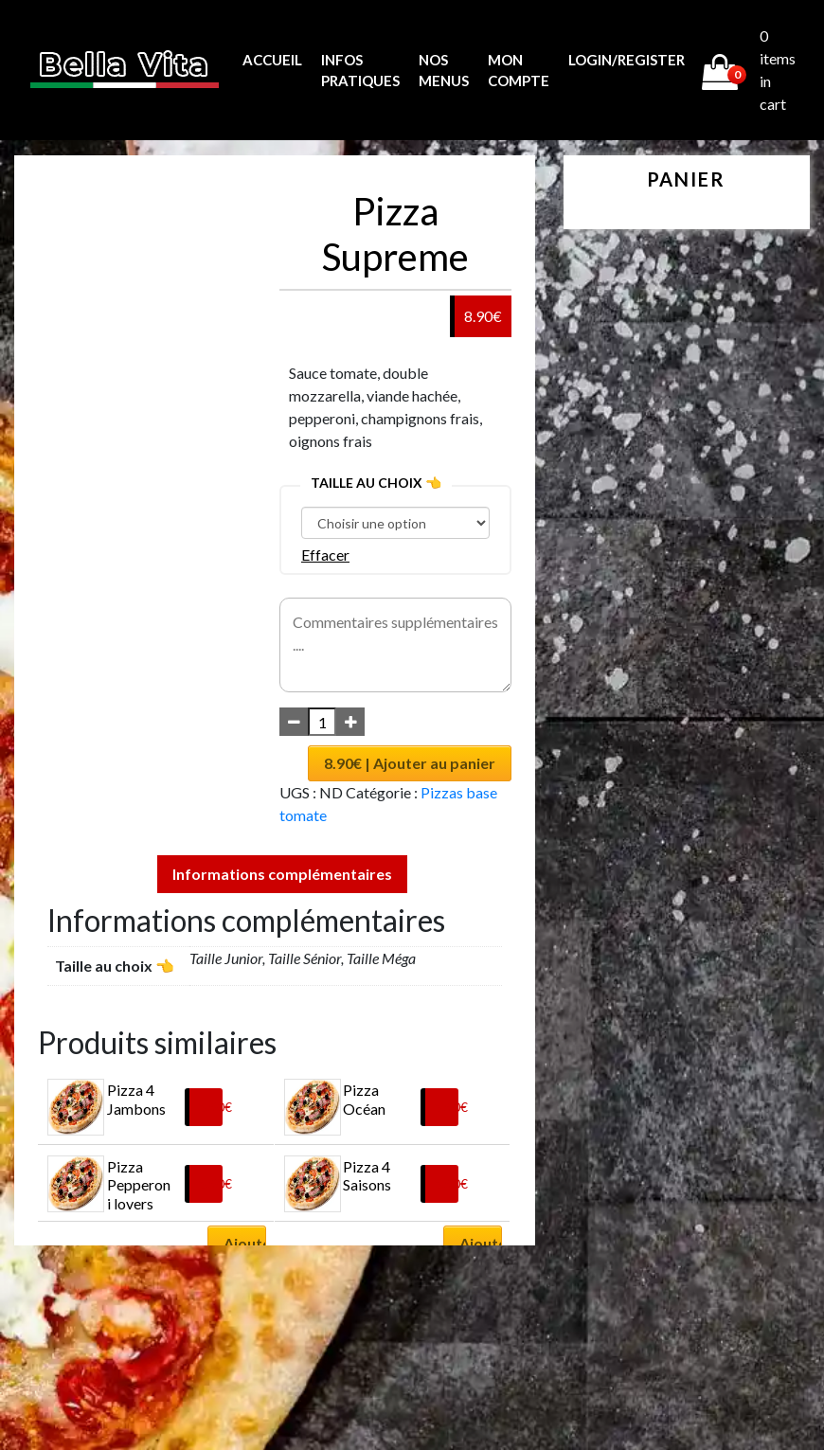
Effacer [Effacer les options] (325, 555)
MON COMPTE (518, 70)
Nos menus (444, 70)
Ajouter (245, 1243)
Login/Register (626, 59)
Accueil (272, 59)
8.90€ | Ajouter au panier (409, 763)
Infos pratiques (360, 70)
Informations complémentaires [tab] (282, 874)
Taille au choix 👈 (376, 482)
